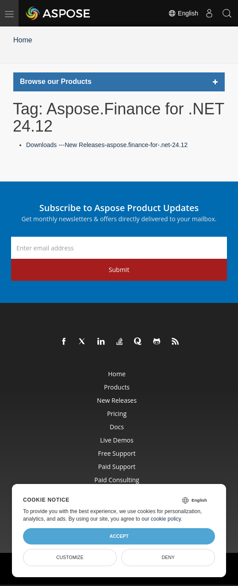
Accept (118, 536)
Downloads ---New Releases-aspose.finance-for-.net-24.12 (107, 144)
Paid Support (116, 466)
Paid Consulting (116, 480)
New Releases (117, 400)
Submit (119, 269)
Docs (117, 427)
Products (117, 387)
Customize (70, 557)
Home (22, 40)
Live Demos (116, 440)
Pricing (117, 413)
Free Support (117, 453)
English (183, 13)
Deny (167, 557)
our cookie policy (161, 519)
